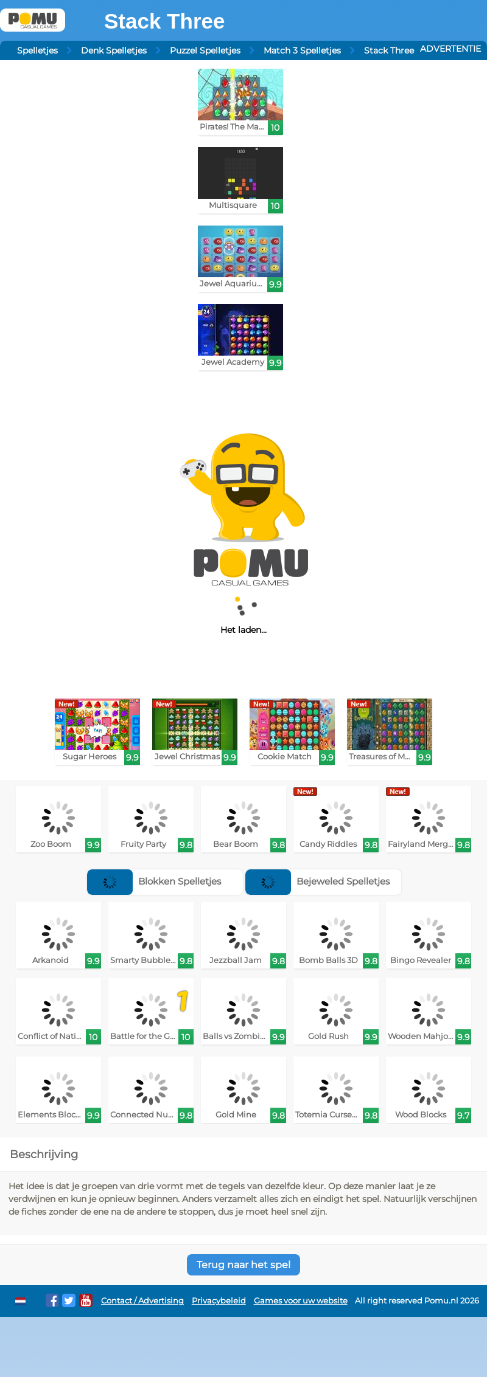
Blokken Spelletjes (154, 881)
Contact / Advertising (142, 1300)
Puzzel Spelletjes (205, 50)
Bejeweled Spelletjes (317, 881)
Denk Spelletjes (114, 50)
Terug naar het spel (243, 1265)
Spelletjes (37, 50)
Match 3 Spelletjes (302, 50)
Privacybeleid (219, 1300)
